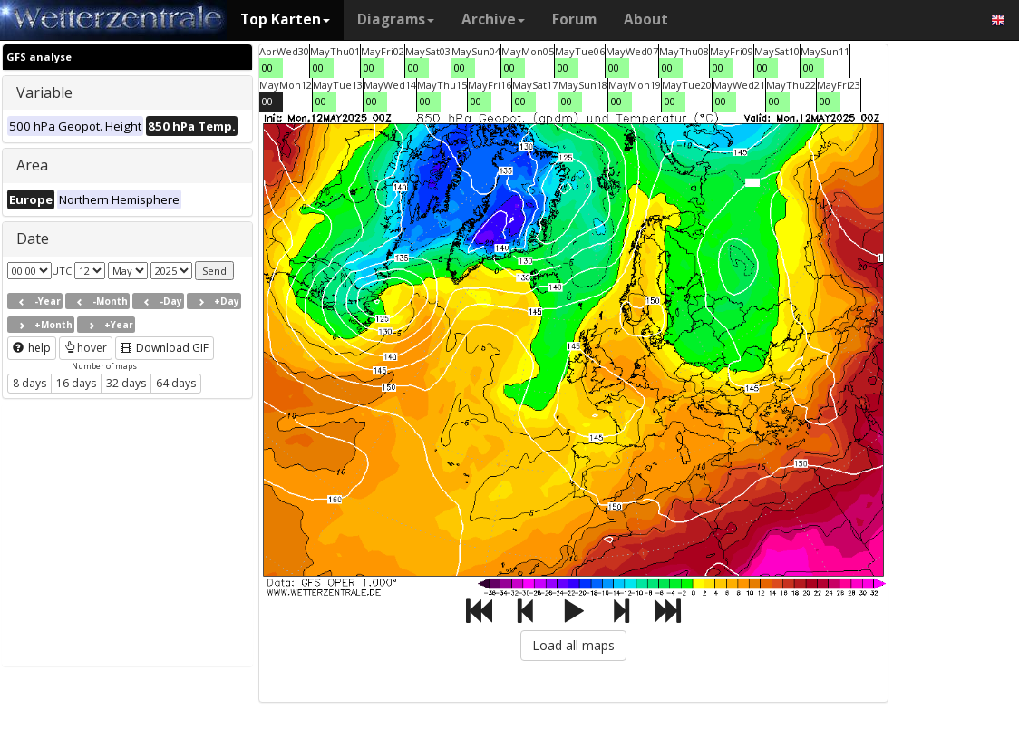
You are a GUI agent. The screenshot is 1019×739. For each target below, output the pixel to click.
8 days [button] (29, 383)
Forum (574, 19)
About (646, 19)
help (32, 347)
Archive (493, 19)
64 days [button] (176, 383)
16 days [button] (76, 383)
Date (32, 238)
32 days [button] (126, 383)
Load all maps (573, 645)
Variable (44, 92)
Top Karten (285, 19)
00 (267, 67)
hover (85, 347)
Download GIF (165, 347)
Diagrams (395, 19)
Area (32, 165)
